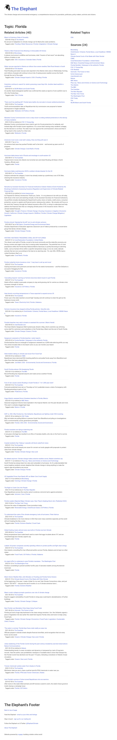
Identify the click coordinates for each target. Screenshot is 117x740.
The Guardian (18, 104)
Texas (17, 302)
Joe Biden (18, 362)
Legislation (52, 619)
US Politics (25, 111)
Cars (22, 494)
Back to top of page (10, 710)
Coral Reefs (30, 149)
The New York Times (21, 503)
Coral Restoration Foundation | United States (28, 240)
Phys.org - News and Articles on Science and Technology (40, 461)
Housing (41, 211)
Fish (16, 95)
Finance (23, 211)
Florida (36, 44)
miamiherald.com (20, 325)
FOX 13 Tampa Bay (28, 122)
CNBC (24, 356)
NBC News (25, 400)
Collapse (34, 601)
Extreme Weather (25, 523)
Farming (17, 481)
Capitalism (7, 215)
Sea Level (35, 452)
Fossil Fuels (36, 523)
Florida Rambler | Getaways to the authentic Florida (30, 340)
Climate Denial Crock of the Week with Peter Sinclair (31, 579)
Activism (17, 494)
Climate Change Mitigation (55, 213)
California (13, 213)
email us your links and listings (27, 714)
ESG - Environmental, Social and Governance (36, 362)
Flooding (17, 44)
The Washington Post (21, 563)
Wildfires (37, 213)
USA (16, 60)
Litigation (56, 211)
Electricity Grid (24, 302)
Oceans (28, 331)
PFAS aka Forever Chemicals (29, 673)
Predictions (18, 391)
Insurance (22, 60)
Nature (24, 648)
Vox (17, 142)
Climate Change (52, 44)
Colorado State (31, 60)
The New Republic (29, 490)
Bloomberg (17, 53)
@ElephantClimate (32, 723)
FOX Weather (18, 69)
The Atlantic (20, 40)
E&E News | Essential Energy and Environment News (33, 224)
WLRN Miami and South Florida (24, 89)
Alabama (38, 302)
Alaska (42, 673)
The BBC (24, 371)
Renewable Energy (21, 508)
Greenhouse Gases (34, 508)
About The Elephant (10, 728)
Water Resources (27, 44)
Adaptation (42, 44)
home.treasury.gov (28, 193)
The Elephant (20, 8)
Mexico (17, 407)
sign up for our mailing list (22, 719)
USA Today (25, 416)
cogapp (20, 734)
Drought (17, 211)
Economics (35, 619)
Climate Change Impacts (23, 77)
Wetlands (18, 111)
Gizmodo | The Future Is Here (23, 610)
